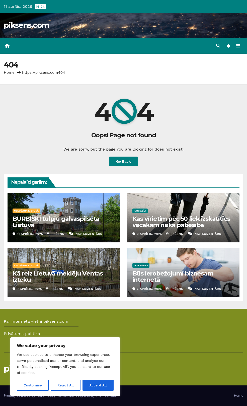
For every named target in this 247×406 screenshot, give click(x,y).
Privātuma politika (22, 333)
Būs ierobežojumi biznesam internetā (172, 276)
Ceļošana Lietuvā (26, 210)
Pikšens (56, 234)
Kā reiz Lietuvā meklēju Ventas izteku (58, 276)
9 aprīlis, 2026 (150, 234)
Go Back (123, 161)
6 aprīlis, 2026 (150, 289)
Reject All (65, 385)
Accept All (98, 385)
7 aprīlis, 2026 (30, 289)
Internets (141, 265)
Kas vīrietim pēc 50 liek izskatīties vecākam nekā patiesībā (181, 222)
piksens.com (26, 25)
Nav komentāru (89, 234)
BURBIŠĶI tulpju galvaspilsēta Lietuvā (56, 222)
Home (9, 72)
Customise (33, 385)
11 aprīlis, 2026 (30, 234)
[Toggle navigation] (238, 46)
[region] (65, 366)
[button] (218, 45)
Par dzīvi (140, 210)
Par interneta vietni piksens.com (36, 321)
